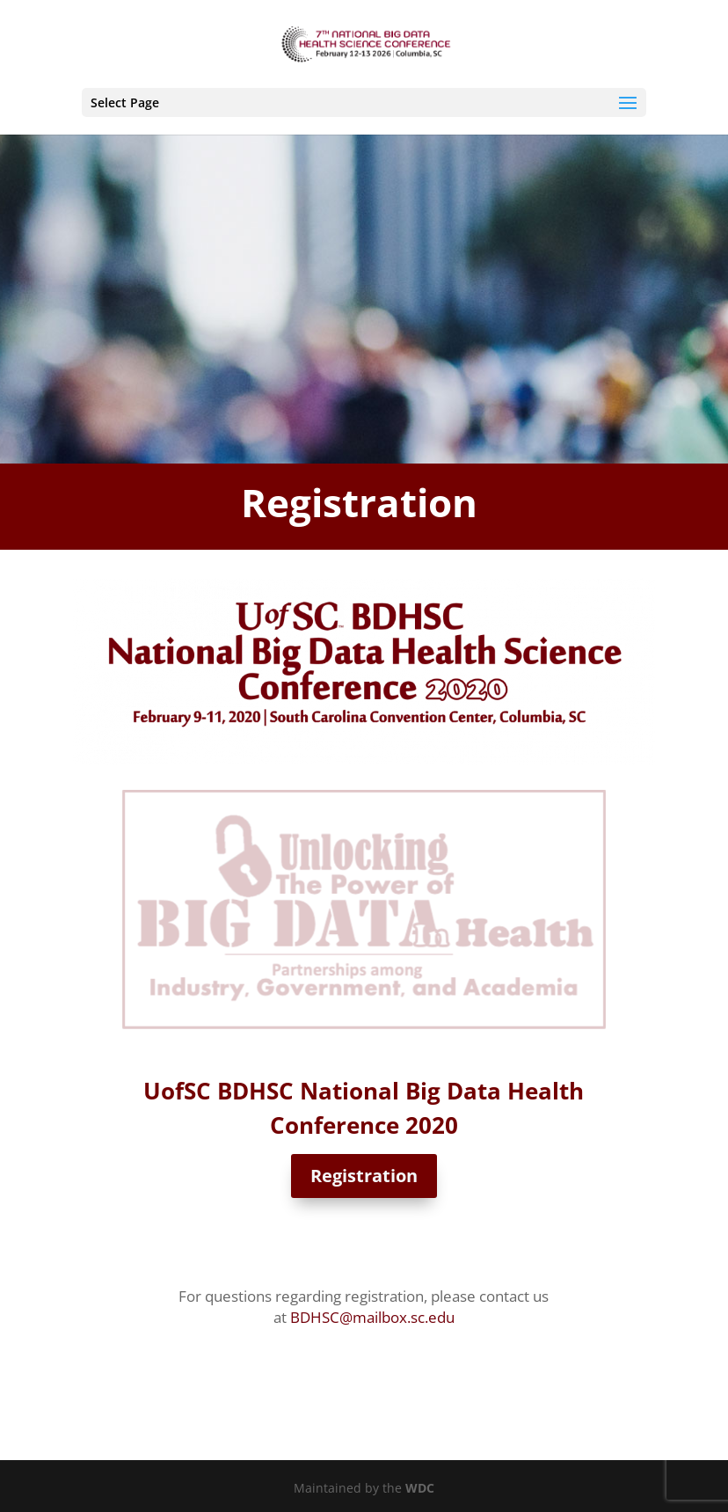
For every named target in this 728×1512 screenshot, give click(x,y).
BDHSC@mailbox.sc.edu (372, 1317)
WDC (419, 1487)
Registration (364, 1175)
